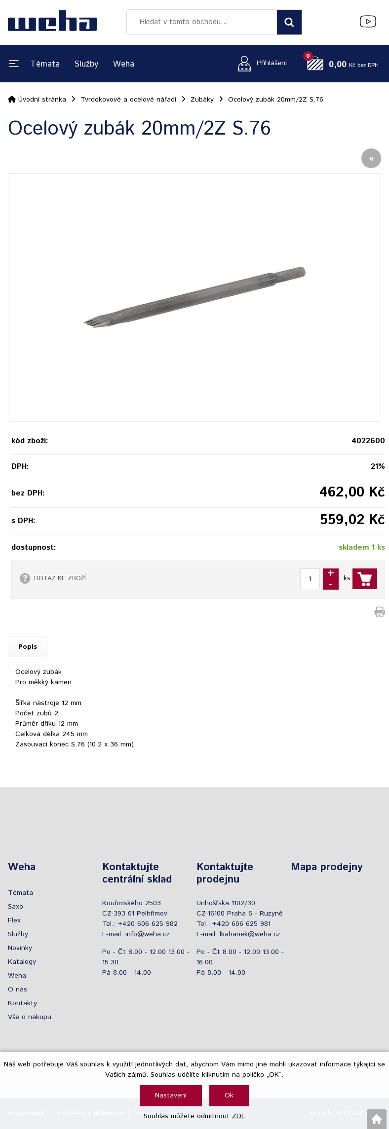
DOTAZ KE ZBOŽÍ (60, 578)
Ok (229, 1095)
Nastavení (171, 1095)
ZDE (238, 1116)
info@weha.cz (147, 934)
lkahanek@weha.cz (250, 934)
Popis (27, 647)
